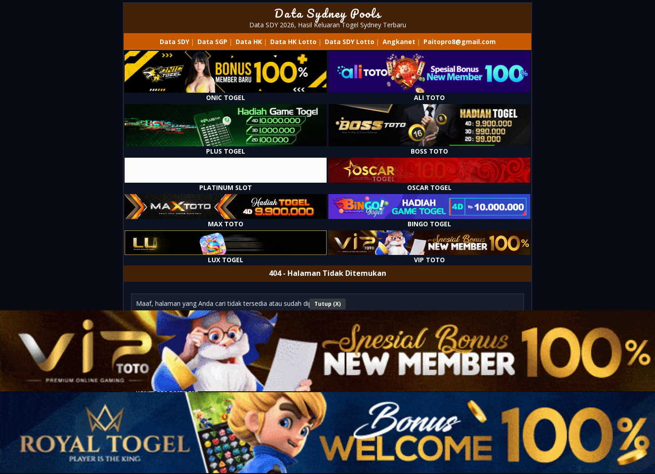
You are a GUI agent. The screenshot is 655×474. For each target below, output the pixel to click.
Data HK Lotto (293, 41)
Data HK (249, 41)
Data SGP (212, 41)
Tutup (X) (327, 304)
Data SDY (174, 41)
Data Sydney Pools (327, 13)
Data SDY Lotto (349, 41)
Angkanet (399, 41)
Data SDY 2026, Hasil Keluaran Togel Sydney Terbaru (327, 24)
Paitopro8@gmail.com (459, 41)
